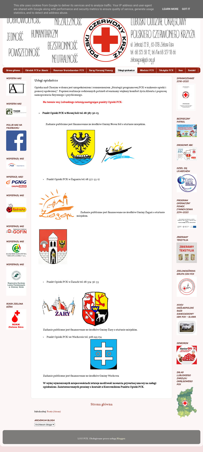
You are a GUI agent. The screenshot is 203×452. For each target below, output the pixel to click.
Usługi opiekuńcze (126, 70)
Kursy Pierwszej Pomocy (101, 70)
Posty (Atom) (54, 411)
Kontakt (192, 70)
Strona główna (13, 70)
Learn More (170, 9)
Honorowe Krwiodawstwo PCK (68, 70)
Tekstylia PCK (166, 70)
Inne (180, 70)
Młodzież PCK (147, 70)
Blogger (121, 438)
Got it (186, 9)
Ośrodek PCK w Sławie (36, 70)
